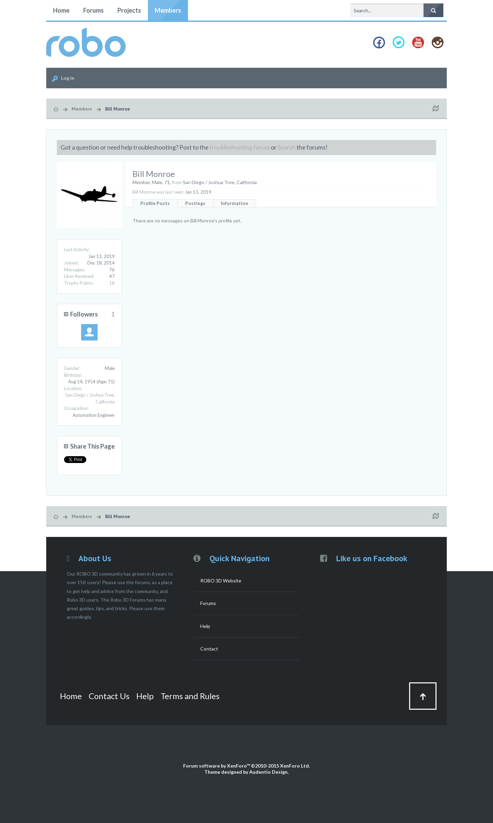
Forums (93, 10)
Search (286, 147)
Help (205, 626)
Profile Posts (155, 203)
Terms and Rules (190, 696)
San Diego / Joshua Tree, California (220, 182)
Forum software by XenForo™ (246, 766)
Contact (209, 649)
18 (112, 283)
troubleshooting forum (240, 147)
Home (61, 10)
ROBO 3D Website (220, 580)
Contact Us (109, 696)
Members (168, 10)
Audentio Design (268, 772)
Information (234, 203)
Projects (129, 10)
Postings (195, 203)
